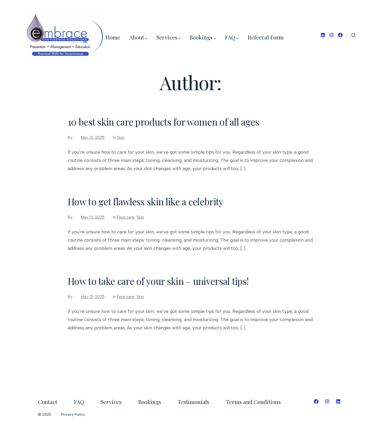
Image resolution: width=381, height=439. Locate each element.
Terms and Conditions (253, 401)
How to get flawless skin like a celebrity (145, 201)
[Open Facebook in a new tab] (340, 35)
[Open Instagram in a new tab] (331, 35)
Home (112, 37)
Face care (125, 217)
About (138, 37)
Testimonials (193, 401)
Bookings (202, 37)
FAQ (232, 37)
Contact (47, 401)
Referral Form (266, 37)
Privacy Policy (73, 414)
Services (168, 37)
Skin (120, 137)
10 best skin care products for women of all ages (163, 122)
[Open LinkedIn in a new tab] (322, 35)
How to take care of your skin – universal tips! (158, 281)
